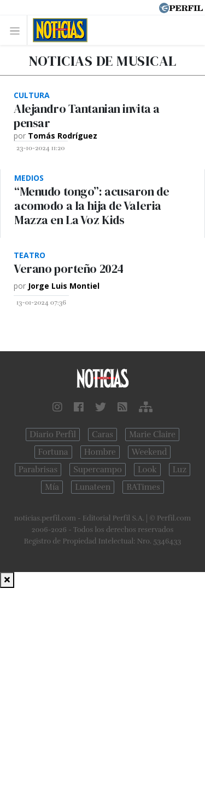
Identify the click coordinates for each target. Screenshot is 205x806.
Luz (179, 470)
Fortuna (53, 452)
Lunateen (92, 487)
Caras (102, 434)
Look (147, 470)
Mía (52, 487)
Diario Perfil (53, 434)
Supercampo (97, 470)
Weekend (149, 452)
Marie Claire (152, 434)
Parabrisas (38, 470)
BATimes (143, 487)
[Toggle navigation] (18, 30)
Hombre (100, 452)
